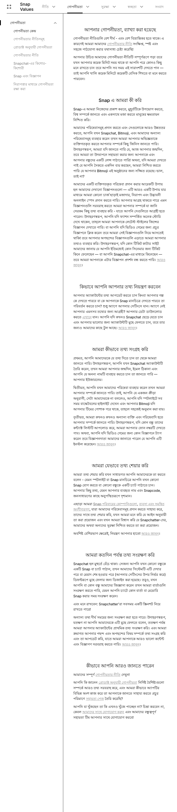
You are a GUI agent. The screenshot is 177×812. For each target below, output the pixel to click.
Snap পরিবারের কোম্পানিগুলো (115, 504)
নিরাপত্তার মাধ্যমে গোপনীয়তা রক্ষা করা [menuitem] (33, 86)
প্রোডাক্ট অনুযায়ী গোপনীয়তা (118, 682)
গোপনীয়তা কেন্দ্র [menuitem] (24, 31)
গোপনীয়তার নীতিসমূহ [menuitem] (28, 39)
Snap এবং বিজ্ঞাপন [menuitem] (27, 76)
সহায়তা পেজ (95, 699)
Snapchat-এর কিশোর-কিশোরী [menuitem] (29, 65)
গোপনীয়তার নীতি (107, 675)
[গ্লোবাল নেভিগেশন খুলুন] (9, 7)
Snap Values (27, 7)
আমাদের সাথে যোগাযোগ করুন (103, 712)
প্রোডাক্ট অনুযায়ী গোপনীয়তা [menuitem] (32, 47)
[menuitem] (33, 22)
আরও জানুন (127, 328)
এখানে (87, 317)
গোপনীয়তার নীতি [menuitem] (26, 55)
